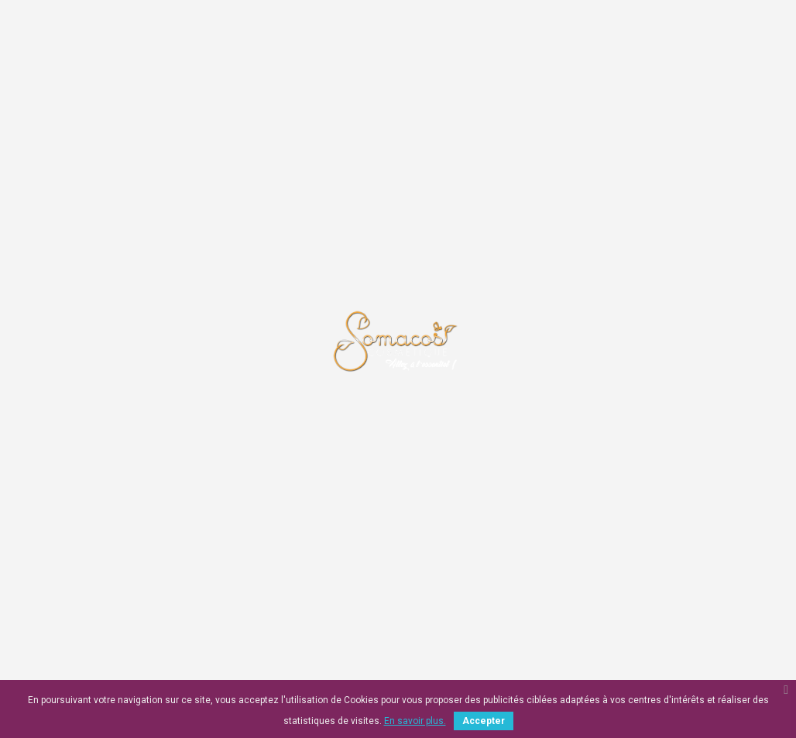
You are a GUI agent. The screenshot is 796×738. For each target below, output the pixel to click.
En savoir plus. (415, 721)
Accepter (483, 721)
